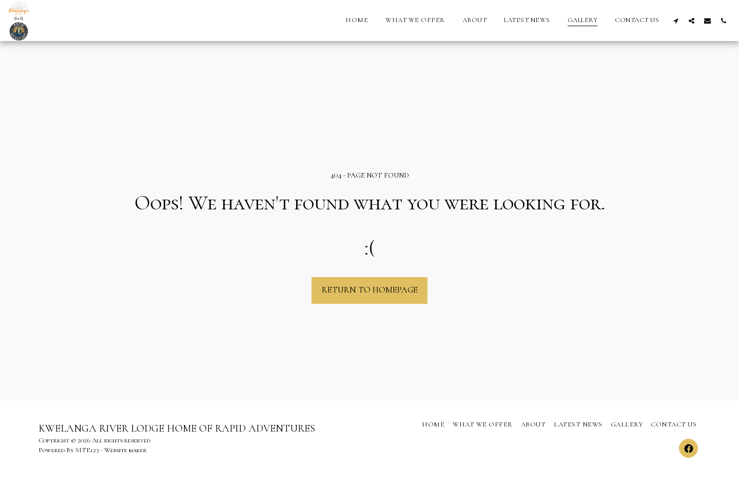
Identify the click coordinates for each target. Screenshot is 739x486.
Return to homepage (370, 290)
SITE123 (87, 450)
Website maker (125, 450)
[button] (675, 20)
